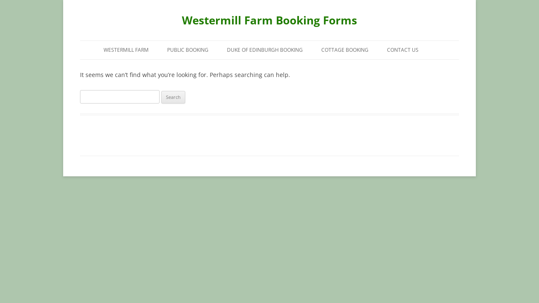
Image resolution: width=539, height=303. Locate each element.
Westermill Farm (126, 49)
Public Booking (187, 49)
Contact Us (403, 49)
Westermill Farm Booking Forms (269, 20)
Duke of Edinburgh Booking (265, 49)
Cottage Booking (344, 49)
